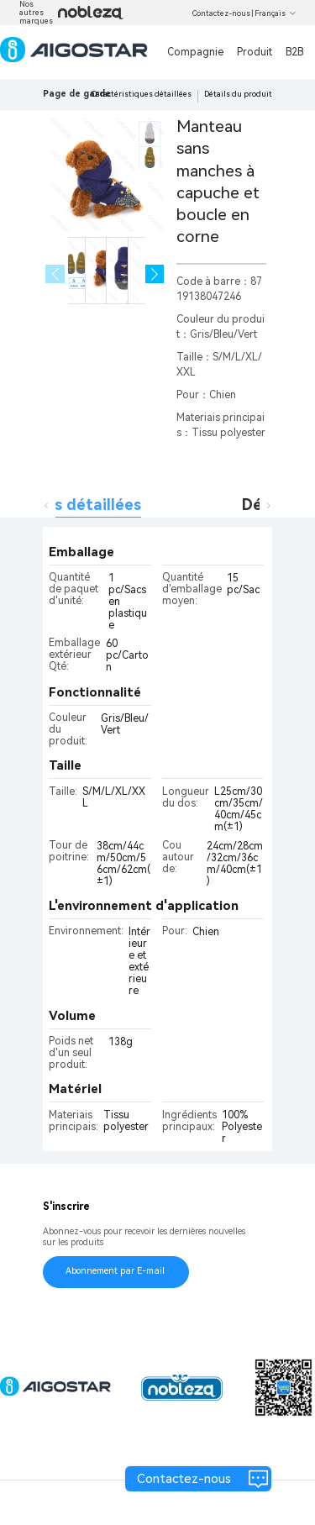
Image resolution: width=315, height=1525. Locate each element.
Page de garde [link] (77, 93)
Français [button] (276, 13)
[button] (155, 274)
